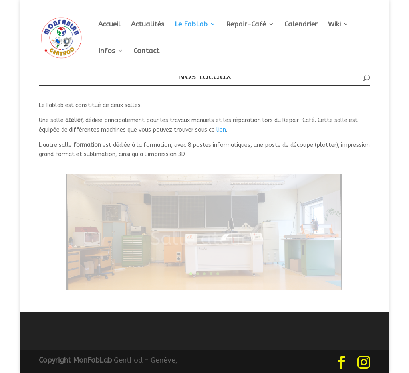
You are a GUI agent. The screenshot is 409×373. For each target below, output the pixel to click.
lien (221, 129)
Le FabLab (191, 24)
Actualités (147, 24)
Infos (106, 51)
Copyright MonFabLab (75, 360)
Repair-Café (246, 24)
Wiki (334, 24)
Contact (146, 51)
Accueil (109, 24)
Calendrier (301, 24)
